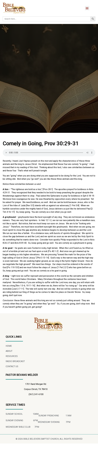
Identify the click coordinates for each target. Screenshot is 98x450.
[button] (87, 8)
